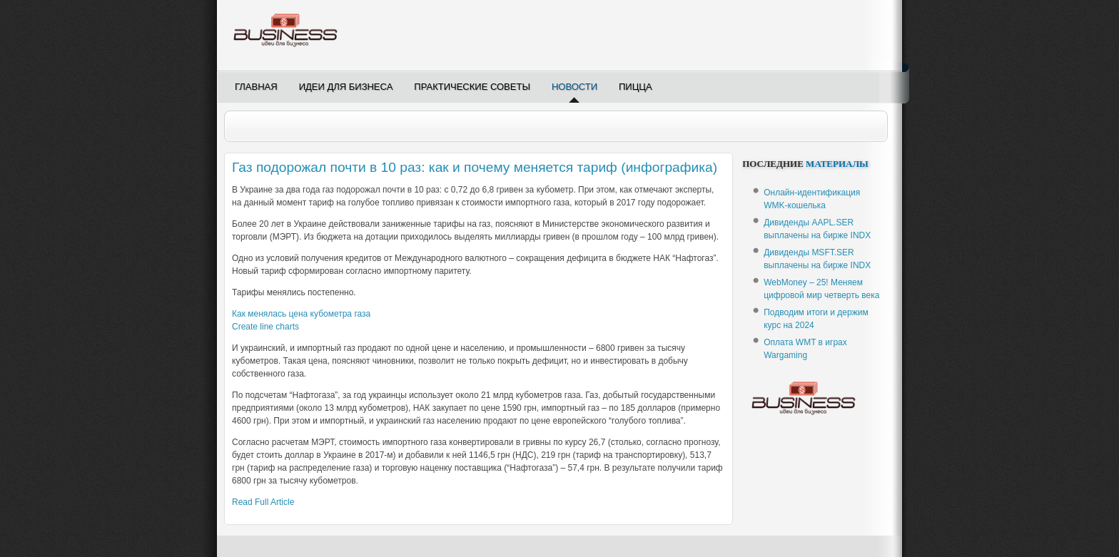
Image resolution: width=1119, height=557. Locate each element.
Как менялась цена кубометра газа (301, 314)
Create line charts (265, 327)
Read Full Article (263, 502)
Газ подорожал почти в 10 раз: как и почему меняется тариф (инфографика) (474, 167)
